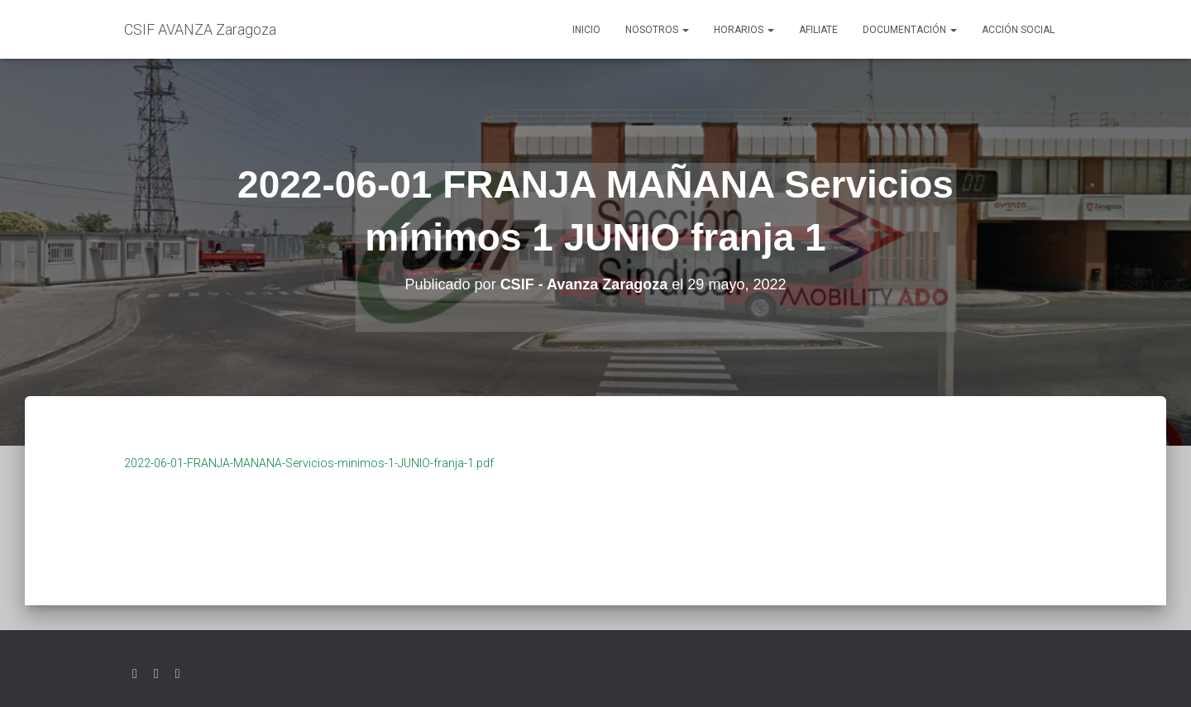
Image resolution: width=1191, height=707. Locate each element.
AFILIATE (818, 30)
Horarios (744, 30)
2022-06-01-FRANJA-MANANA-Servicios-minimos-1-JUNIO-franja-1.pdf (309, 463)
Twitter (135, 674)
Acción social (1018, 30)
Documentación (910, 30)
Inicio (586, 30)
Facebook (156, 674)
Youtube (178, 674)
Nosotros (657, 30)
